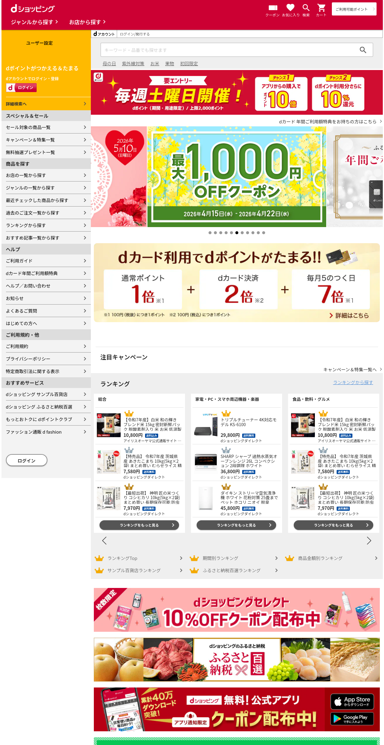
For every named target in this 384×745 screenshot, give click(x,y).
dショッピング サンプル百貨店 (37, 394)
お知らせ (15, 298)
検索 (363, 49)
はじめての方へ (21, 323)
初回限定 (189, 63)
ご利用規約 (17, 346)
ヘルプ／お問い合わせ (28, 286)
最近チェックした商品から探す (37, 200)
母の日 (109, 63)
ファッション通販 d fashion (34, 432)
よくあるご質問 (21, 311)
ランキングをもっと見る (139, 519)
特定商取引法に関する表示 (33, 371)
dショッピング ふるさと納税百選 (39, 406)
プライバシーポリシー (28, 359)
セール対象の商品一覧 (28, 127)
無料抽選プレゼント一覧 (30, 152)
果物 (169, 63)
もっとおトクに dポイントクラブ (39, 419)
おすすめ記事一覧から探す (33, 238)
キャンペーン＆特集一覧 (30, 139)
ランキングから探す (26, 225)
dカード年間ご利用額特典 (32, 273)
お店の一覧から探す (26, 175)
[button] (321, 7)
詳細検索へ (16, 104)
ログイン (26, 460)
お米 (154, 63)
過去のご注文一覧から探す (33, 212)
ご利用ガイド (19, 260)
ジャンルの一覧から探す (30, 187)
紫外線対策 (133, 63)
